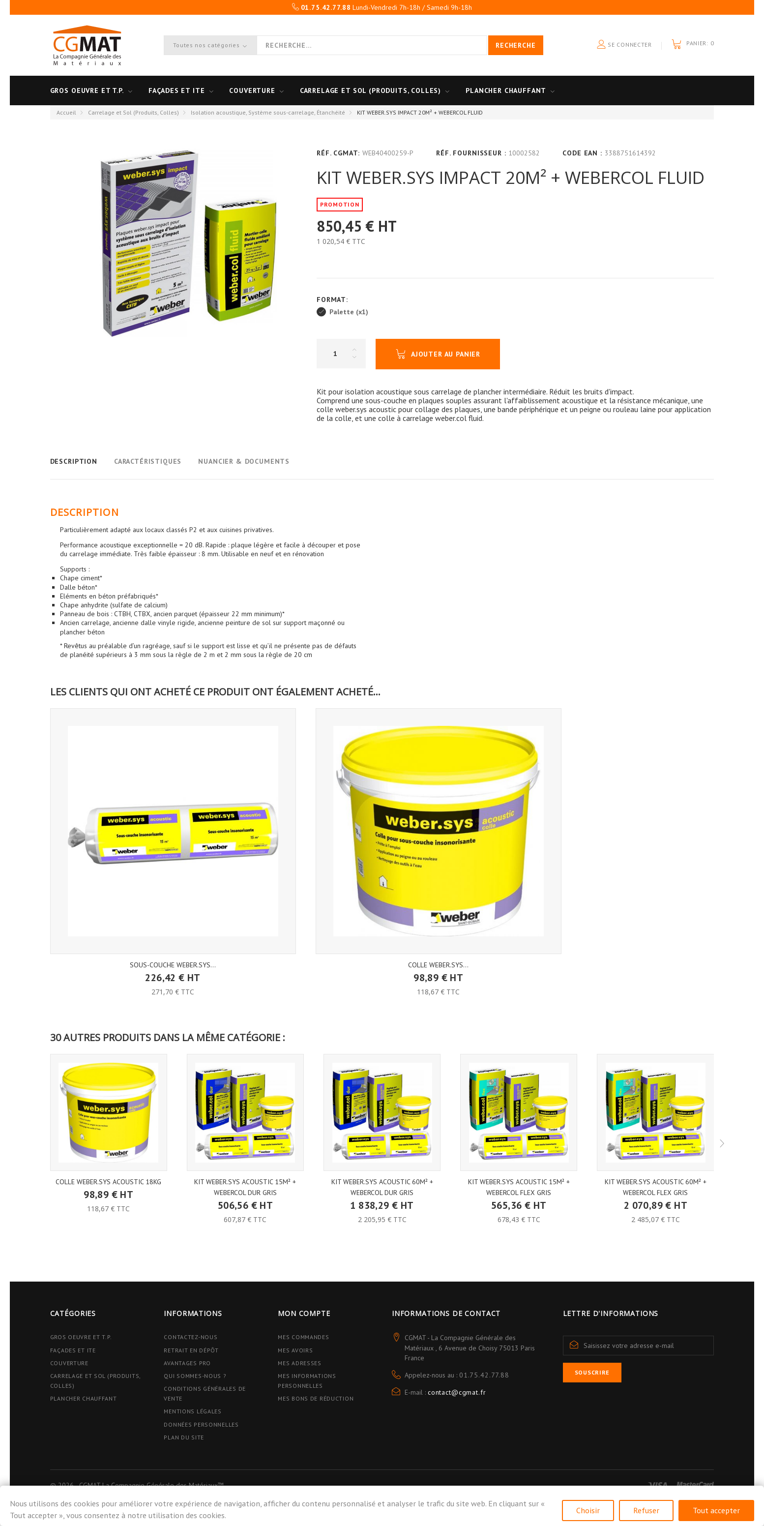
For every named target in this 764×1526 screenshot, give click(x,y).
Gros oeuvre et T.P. (87, 90)
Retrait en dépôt (191, 1350)
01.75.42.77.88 (484, 1375)
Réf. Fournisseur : (471, 153)
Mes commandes (303, 1337)
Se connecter (624, 45)
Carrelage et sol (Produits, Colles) (370, 90)
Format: (334, 299)
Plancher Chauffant (506, 90)
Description (73, 461)
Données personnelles (201, 1424)
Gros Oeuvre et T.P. (81, 1337)
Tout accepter (716, 1510)
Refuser (646, 1510)
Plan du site (184, 1437)
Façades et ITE (176, 90)
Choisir (588, 1510)
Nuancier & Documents (244, 461)
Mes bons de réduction (315, 1398)
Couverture (252, 90)
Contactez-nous (190, 1337)
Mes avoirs (295, 1350)
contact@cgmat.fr (457, 1392)
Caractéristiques (147, 461)
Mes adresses (300, 1363)
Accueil (66, 112)
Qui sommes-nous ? (195, 1375)
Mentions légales (193, 1411)
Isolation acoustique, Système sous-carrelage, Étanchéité (268, 112)
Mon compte (304, 1313)
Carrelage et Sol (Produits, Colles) (133, 112)
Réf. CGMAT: (338, 153)
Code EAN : (582, 153)
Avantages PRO (187, 1363)
